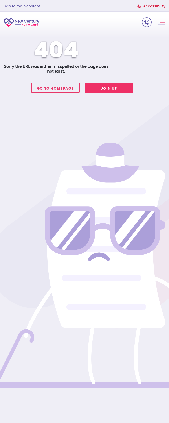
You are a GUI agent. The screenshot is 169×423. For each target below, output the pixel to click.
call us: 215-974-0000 (147, 22)
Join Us (109, 88)
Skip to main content (22, 6)
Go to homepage (55, 88)
